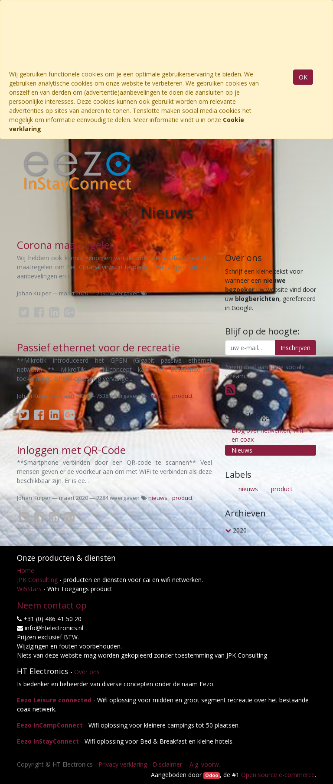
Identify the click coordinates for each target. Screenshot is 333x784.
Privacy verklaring (122, 764)
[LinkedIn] (54, 312)
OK (303, 77)
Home (25, 570)
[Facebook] (39, 312)
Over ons (87, 672)
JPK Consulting (37, 580)
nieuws (157, 396)
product (182, 396)
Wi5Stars (29, 589)
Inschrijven (295, 348)
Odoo (211, 775)
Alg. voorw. (204, 764)
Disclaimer (168, 764)
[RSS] (230, 389)
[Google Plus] (69, 312)
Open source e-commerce (278, 775)
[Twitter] (24, 312)
